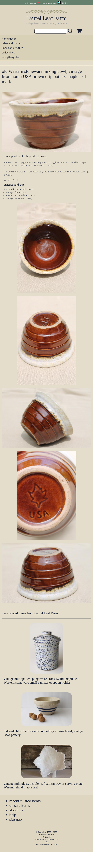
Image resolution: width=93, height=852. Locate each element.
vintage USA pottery (16, 192)
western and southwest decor (21, 195)
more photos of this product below (25, 156)
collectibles (8, 52)
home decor (9, 38)
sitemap (15, 819)
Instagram (47, 3)
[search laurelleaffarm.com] (70, 31)
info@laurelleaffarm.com (46, 844)
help (12, 814)
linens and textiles (12, 48)
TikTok (65, 3)
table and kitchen (12, 43)
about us (16, 810)
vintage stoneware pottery (19, 198)
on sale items (19, 805)
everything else (10, 57)
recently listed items (25, 801)
